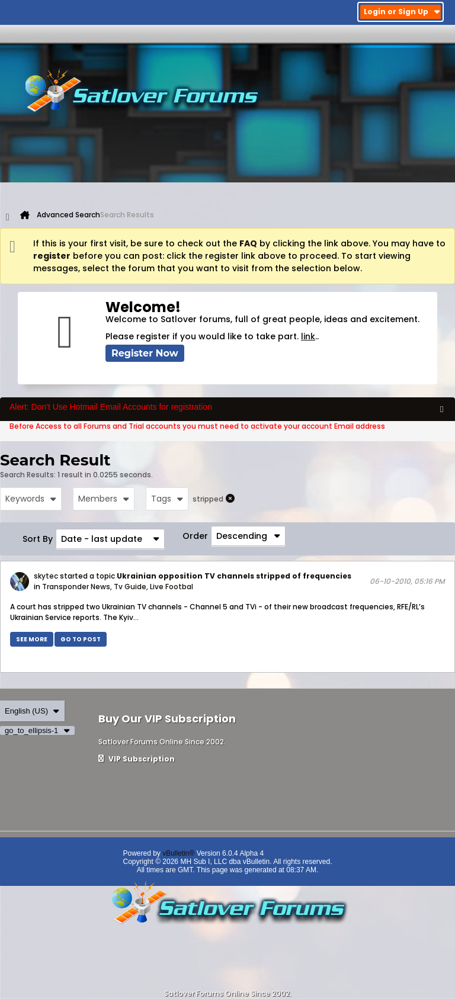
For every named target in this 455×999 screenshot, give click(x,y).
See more (31, 639)
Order (195, 536)
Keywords (30, 499)
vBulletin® (178, 853)
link (308, 336)
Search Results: (28, 475)
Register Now (144, 353)
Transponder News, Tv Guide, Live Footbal (117, 587)
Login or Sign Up (402, 12)
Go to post (80, 639)
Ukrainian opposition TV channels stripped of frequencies (234, 576)
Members (103, 499)
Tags (167, 499)
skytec (46, 576)
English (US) (32, 710)
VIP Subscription (136, 759)
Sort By (38, 539)
